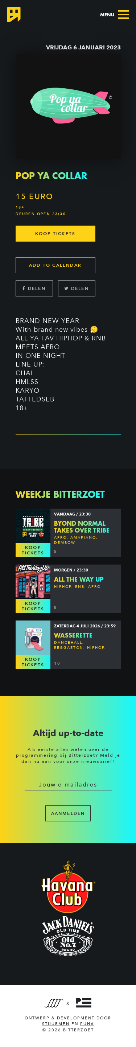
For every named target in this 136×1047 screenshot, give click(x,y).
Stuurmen (56, 1024)
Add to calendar (55, 265)
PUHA (87, 1024)
